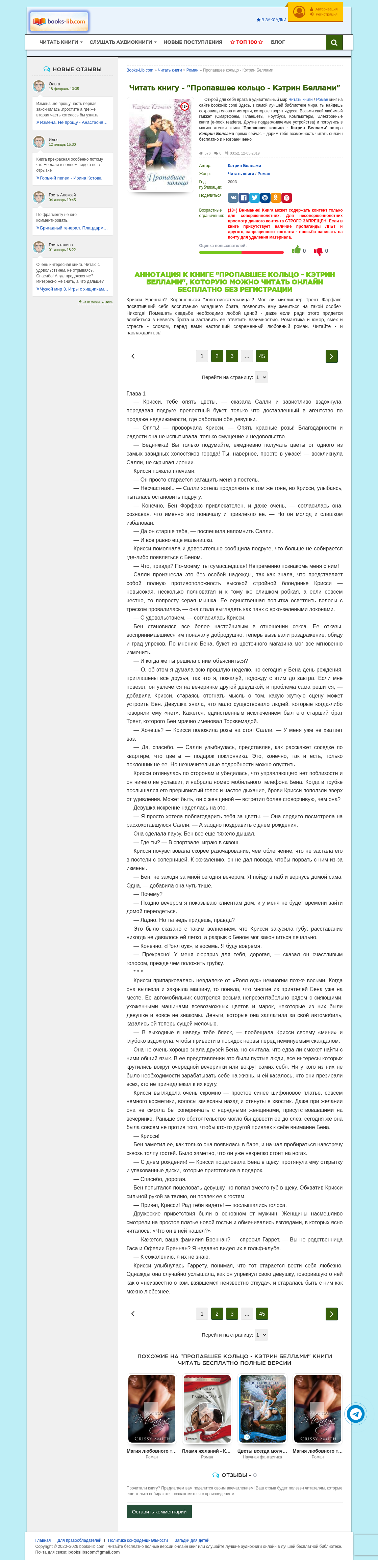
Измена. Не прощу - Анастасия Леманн (72, 122)
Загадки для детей (192, 1540)
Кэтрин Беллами (244, 165)
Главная (43, 1540)
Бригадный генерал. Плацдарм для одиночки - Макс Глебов (72, 227)
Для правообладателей (79, 1540)
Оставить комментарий (159, 1511)
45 (262, 356)
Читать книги (300, 99)
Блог (278, 42)
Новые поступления (192, 42)
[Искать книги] (334, 42)
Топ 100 (246, 42)
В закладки (271, 20)
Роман (322, 99)
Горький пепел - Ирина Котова (69, 178)
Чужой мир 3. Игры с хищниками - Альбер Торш (72, 289)
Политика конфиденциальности (138, 1540)
